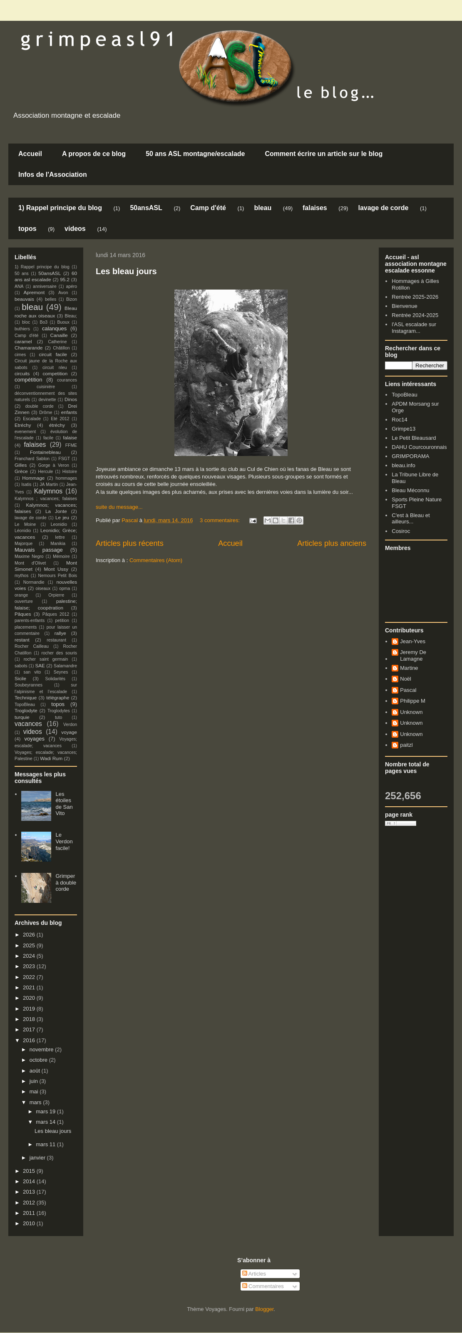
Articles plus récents (130, 543)
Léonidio (23, 530)
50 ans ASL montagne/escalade (195, 153)
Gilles (21, 465)
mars (36, 1102)
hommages (66, 478)
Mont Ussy (56, 569)
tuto (58, 717)
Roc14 (399, 419)
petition (62, 620)
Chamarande (29, 347)
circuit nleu (54, 367)
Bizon (71, 299)
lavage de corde (383, 207)
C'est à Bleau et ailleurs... (411, 518)
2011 (30, 1213)
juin (35, 1081)
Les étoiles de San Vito (63, 804)
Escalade (32, 418)
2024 (30, 956)
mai (35, 1091)
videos (75, 228)
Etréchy (23, 425)
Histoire (69, 471)
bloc (26, 322)
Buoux (63, 322)
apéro (71, 286)
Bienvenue (404, 306)
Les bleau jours (126, 271)
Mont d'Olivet (30, 563)
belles (50, 299)
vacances (28, 723)
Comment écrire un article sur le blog (324, 153)
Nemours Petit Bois (57, 575)
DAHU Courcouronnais (419, 447)
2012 (30, 1202)
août (36, 1071)
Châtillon (61, 348)
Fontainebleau (45, 452)
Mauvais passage (39, 550)
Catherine (57, 341)
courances (67, 380)
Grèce (21, 471)
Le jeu (62, 517)
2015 (30, 1171)
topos (27, 228)
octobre (39, 1060)
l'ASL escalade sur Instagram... (414, 327)
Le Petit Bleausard (414, 438)
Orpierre (56, 595)
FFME (71, 445)
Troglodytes (58, 711)
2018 (30, 1019)
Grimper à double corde (65, 882)
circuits (22, 373)
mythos (22, 575)
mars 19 (46, 1111)
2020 (30, 998)
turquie (22, 717)
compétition (28, 380)
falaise (70, 437)
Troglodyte (26, 710)
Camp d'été (208, 207)
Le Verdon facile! (63, 841)
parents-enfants (30, 620)
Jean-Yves (412, 641)
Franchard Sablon (32, 458)
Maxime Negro (29, 556)
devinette (47, 399)
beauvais (24, 299)
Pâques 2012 (55, 614)
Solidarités (55, 678)
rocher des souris (59, 653)
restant (22, 639)
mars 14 (46, 1122)
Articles (254, 1274)
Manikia (57, 543)
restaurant (56, 640)
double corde (39, 406)
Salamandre (65, 666)
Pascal (408, 690)
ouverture (24, 601)
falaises (315, 207)
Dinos (71, 399)
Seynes (61, 672)
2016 (30, 1040)
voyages (35, 739)
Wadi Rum (51, 758)
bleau (262, 207)
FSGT (64, 458)
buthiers (22, 329)
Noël (405, 679)
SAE (40, 665)
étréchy (57, 425)
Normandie (34, 582)
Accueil (30, 153)
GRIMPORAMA (410, 456)
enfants (69, 412)
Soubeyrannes (28, 685)
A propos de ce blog (94, 153)
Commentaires (263, 1286)
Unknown (411, 712)
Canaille (59, 335)
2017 (30, 1029)
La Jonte (56, 511)
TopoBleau (25, 704)
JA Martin (49, 484)
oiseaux (43, 588)
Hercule (45, 471)
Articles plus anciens (331, 543)
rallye (60, 633)
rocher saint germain (46, 659)
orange (21, 595)
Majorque (23, 543)
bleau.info (403, 465)
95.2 (65, 279)
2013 (30, 1192)
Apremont (34, 292)
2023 (30, 966)
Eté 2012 (60, 418)
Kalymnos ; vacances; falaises (46, 498)
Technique (26, 697)
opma (64, 588)
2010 (30, 1223)
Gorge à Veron (53, 465)
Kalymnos (48, 491)
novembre (42, 1049)
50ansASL (146, 207)
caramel (23, 341)
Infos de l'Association (52, 174)
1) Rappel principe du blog (60, 207)
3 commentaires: (220, 520)
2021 (30, 987)
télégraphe (57, 697)
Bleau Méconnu (410, 490)
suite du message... (119, 507)
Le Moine (25, 524)
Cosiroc (401, 531)
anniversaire (45, 286)
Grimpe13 (403, 429)
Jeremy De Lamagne (413, 655)
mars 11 (46, 1144)
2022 (30, 977)
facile (48, 438)
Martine (409, 668)
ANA (19, 286)
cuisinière (46, 386)
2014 (30, 1181)
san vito (32, 672)
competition (55, 373)
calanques (54, 328)
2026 (30, 935)
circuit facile (53, 354)
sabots (21, 666)
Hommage (33, 478)
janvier (38, 1158)
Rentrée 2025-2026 (415, 297)
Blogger (264, 1309)
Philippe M (412, 701)
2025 (30, 945)
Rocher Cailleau (32, 646)
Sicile (20, 678)
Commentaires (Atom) (155, 560)
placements (26, 627)
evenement (25, 431)
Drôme (45, 412)
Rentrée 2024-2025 (415, 315)
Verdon (70, 724)
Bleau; (71, 316)
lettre (60, 537)
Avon (63, 292)
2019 (30, 1009)
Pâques (23, 614)
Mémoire (61, 556)
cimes (20, 354)
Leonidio (59, 524)
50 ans (22, 273)
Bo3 (44, 322)
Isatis (26, 484)
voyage (69, 732)
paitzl (406, 745)
